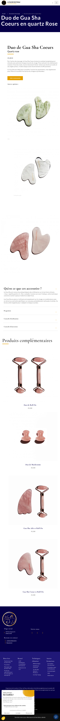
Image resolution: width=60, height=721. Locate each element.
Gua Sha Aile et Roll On (33, 528)
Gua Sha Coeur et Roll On (33, 592)
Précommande (15, 78)
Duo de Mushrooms (33, 465)
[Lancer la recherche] (56, 3)
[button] (55, 716)
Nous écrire (9, 642)
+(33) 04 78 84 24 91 (11, 640)
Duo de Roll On (30, 405)
